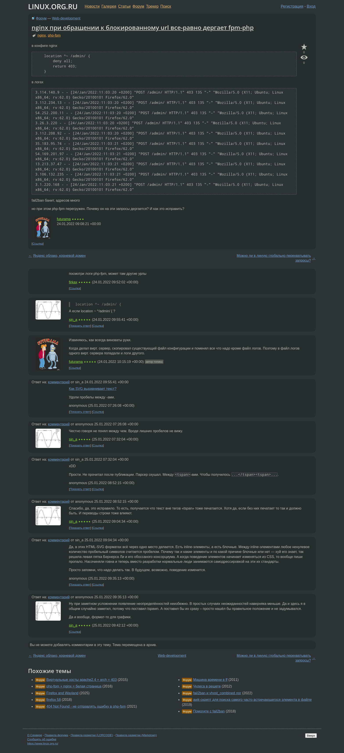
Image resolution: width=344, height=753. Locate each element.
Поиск (165, 6)
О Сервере (34, 735)
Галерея (109, 6)
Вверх (311, 735)
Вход (311, 6)
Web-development (66, 18)
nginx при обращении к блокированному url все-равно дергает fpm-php (143, 27)
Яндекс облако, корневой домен (59, 256)
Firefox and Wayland (62, 693)
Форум (138, 6)
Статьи (124, 6)
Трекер (152, 6)
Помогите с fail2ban (209, 711)
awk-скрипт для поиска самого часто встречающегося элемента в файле (252, 699)
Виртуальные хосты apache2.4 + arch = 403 (81, 680)
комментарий (59, 382)
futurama (64, 219)
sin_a (73, 319)
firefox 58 (53, 699)
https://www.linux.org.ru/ (42, 743)
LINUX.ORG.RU (53, 6)
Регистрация (292, 6)
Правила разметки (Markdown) (136, 735)
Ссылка (37, 243)
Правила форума (56, 735)
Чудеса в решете (207, 686)
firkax (73, 282)
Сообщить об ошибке (41, 739)
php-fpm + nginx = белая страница (73, 686)
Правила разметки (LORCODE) (92, 735)
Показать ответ (80, 325)
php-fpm (54, 35)
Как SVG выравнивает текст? (92, 389)
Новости (92, 6)
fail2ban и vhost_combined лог (217, 693)
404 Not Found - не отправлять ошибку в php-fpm (86, 706)
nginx (42, 35)
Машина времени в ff (210, 680)
